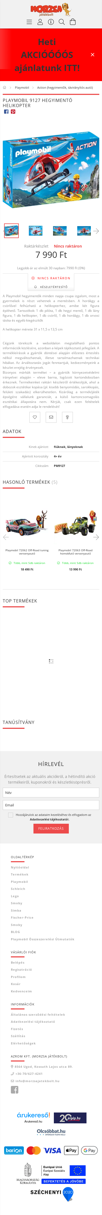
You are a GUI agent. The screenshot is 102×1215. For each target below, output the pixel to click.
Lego (15, 896)
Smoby (16, 903)
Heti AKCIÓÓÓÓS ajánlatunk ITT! (47, 54)
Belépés (17, 962)
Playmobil (19, 882)
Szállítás (18, 1036)
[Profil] (40, 21)
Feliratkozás (51, 828)
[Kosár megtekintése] (72, 21)
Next (95, 537)
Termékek (20, 874)
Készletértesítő (53, 287)
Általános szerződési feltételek (38, 1014)
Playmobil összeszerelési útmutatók (43, 939)
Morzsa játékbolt (14, 1090)
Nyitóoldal (20, 867)
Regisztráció (21, 969)
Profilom (18, 977)
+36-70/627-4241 (29, 1074)
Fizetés (17, 1029)
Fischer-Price (22, 917)
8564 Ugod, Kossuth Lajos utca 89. (44, 1067)
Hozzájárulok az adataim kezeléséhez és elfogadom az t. (53, 817)
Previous (7, 537)
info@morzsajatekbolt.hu (38, 1081)
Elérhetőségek (23, 1043)
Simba (16, 910)
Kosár (16, 984)
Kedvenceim (21, 991)
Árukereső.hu (33, 1121)
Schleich (18, 889)
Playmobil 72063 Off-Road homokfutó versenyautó (75, 552)
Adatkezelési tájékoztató (33, 1022)
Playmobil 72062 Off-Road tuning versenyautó (26, 552)
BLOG (15, 932)
